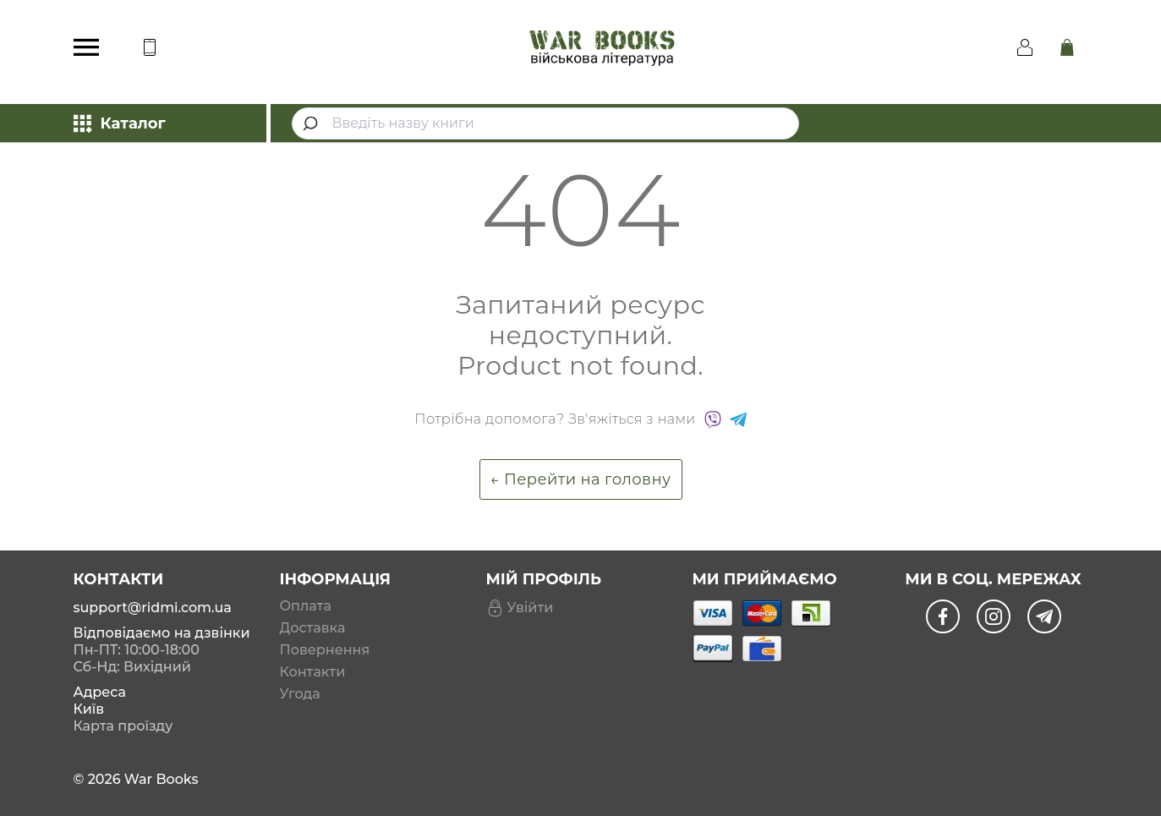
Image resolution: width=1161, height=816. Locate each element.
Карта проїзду (123, 726)
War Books (161, 779)
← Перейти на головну (580, 479)
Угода (300, 694)
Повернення (325, 650)
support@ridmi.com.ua (153, 608)
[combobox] (545, 123)
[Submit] (312, 123)
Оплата (305, 606)
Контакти (313, 672)
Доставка (313, 628)
